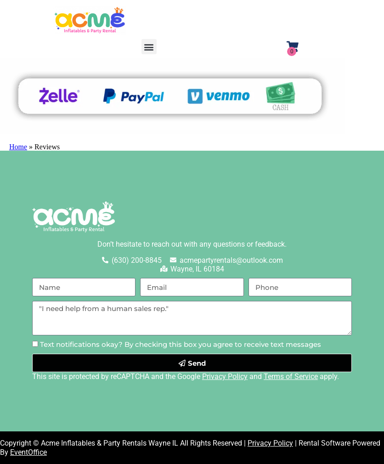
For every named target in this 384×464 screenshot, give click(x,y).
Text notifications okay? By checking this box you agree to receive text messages (180, 344)
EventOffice (28, 452)
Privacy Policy (225, 376)
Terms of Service (291, 376)
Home (18, 147)
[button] (149, 46)
